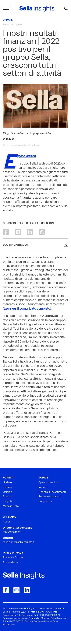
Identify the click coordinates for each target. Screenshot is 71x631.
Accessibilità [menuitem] (10, 562)
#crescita (21, 145)
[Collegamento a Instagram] (16, 590)
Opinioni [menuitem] (7, 492)
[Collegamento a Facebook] (6, 590)
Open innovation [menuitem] (48, 482)
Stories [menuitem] (7, 487)
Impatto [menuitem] (43, 487)
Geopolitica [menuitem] (45, 501)
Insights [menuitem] (7, 501)
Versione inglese (13, 24)
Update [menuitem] (7, 482)
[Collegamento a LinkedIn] (27, 590)
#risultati (33, 145)
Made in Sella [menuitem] (11, 506)
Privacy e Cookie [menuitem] (13, 557)
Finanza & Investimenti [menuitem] (52, 492)
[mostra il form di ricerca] (66, 8)
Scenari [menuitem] (7, 496)
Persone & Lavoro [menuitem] (49, 496)
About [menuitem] (6, 521)
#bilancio (8, 145)
